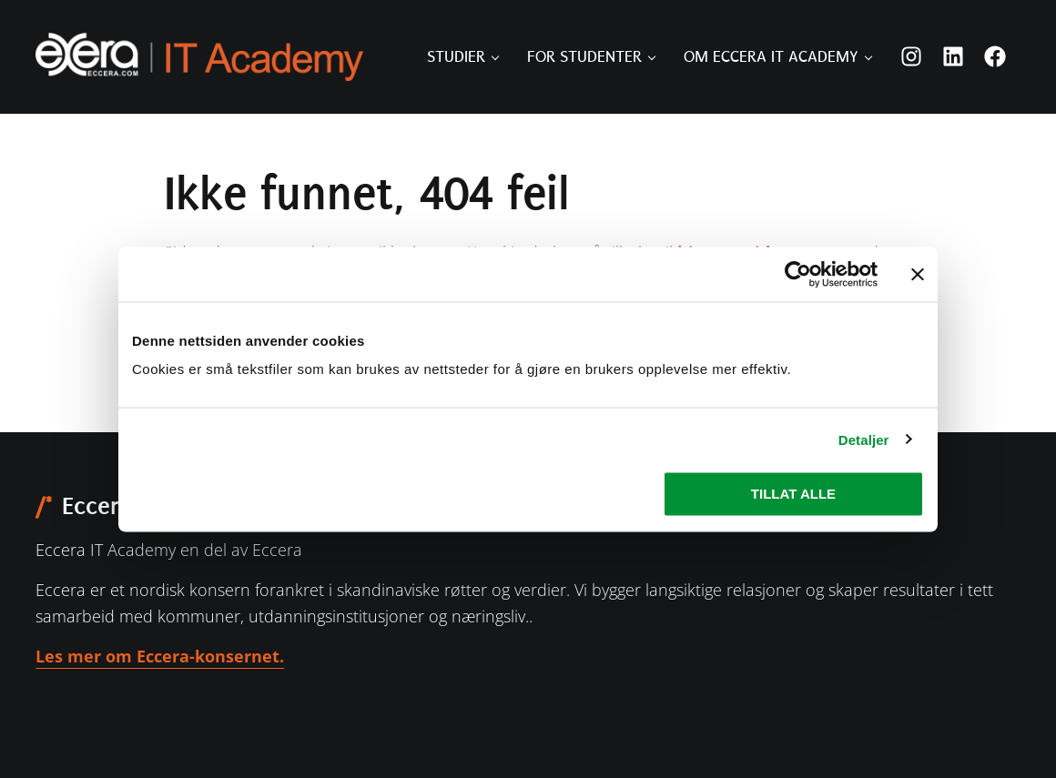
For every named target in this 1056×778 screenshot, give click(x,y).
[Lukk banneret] (917, 274)
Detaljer (863, 439)
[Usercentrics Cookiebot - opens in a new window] (798, 274)
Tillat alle (793, 493)
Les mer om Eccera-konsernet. (160, 656)
